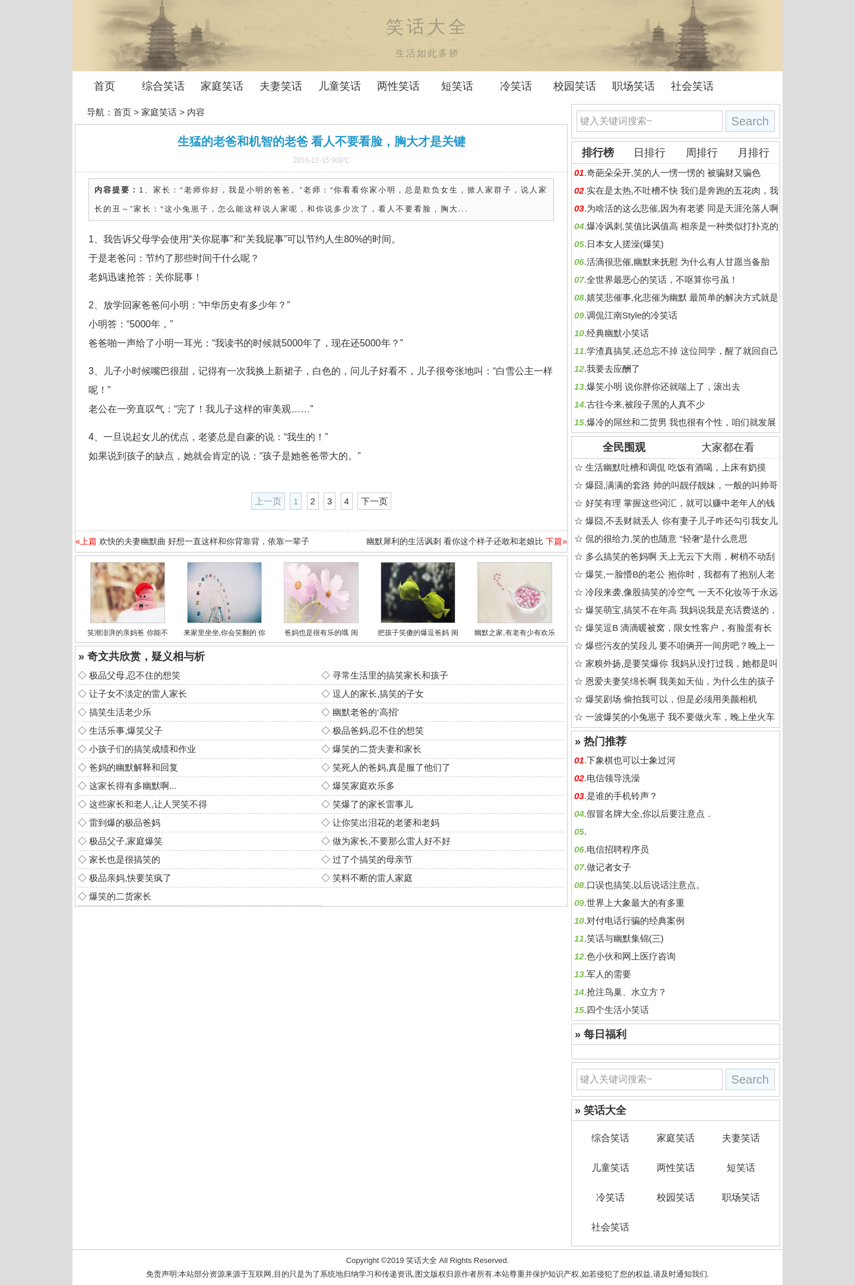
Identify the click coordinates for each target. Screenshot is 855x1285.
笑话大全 (421, 1260)
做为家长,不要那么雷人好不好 (391, 841)
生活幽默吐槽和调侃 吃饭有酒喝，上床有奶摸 (675, 467)
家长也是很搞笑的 (124, 859)
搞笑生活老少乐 (120, 712)
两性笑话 (398, 86)
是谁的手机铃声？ (622, 796)
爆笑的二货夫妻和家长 (377, 749)
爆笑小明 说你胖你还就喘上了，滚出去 (663, 386)
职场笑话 (633, 86)
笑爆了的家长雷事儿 (372, 804)
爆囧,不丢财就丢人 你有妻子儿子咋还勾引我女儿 (681, 521)
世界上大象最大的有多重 (636, 903)
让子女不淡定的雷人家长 (138, 694)
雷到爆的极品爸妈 (124, 822)
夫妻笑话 (280, 86)
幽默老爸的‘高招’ (365, 712)
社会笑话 (692, 86)
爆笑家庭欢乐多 (363, 786)
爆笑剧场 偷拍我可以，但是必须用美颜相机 (671, 699)
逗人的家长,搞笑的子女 (378, 694)
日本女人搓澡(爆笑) (625, 244)
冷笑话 (516, 86)
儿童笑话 (339, 86)
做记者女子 (609, 867)
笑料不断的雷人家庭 (372, 878)
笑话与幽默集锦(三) (625, 938)
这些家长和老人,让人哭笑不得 (148, 804)
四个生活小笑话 (618, 1010)
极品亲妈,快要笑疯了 (130, 878)
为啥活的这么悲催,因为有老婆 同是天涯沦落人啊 (682, 208)
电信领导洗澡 (613, 778)
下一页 (374, 501)
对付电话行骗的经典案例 (636, 920)
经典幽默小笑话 (618, 333)
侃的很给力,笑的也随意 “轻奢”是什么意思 (666, 538)
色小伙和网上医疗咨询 (631, 956)
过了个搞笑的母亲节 (372, 859)
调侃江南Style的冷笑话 (632, 315)
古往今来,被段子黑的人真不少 (646, 404)
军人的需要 (609, 974)
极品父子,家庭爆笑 (126, 841)
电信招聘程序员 (618, 849)
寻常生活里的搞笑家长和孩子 (390, 675)
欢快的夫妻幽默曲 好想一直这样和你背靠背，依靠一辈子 (204, 541)
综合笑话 (163, 86)
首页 (104, 86)
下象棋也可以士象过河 (631, 760)
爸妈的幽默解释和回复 (133, 767)
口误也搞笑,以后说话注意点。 (646, 885)
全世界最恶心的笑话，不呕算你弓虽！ (662, 279)
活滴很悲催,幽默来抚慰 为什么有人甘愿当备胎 (678, 262)
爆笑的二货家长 (120, 896)
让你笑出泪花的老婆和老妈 (385, 822)
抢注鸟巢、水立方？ (627, 992)
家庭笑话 (222, 86)
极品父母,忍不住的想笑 (134, 675)
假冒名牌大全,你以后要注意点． (650, 814)
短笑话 (457, 86)
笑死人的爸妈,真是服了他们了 (391, 767)
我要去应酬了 (613, 369)
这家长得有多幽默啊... (133, 786)
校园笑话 (574, 86)
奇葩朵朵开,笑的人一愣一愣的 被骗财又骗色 (674, 173)
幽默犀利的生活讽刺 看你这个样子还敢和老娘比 (454, 541)
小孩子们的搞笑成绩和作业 (142, 749)
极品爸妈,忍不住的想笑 (378, 730)
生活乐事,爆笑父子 (126, 730)
